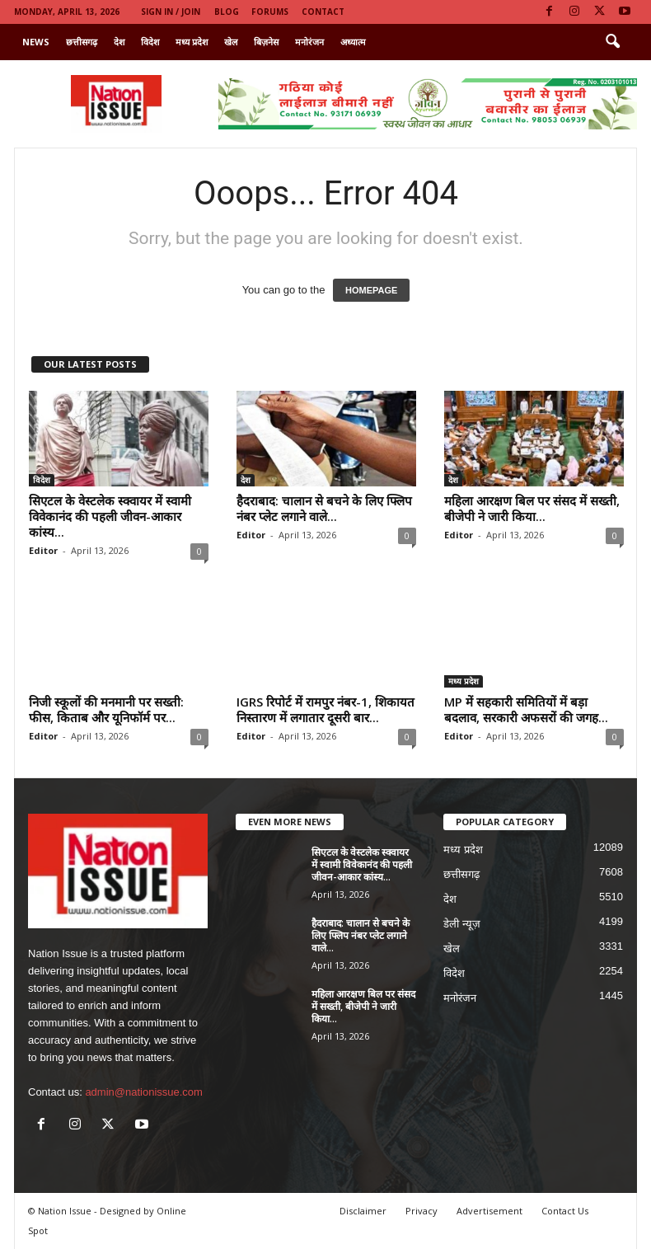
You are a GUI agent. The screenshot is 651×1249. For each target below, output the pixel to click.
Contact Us (564, 1210)
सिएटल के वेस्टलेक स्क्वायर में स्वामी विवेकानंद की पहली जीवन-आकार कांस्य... (110, 516)
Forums (269, 11)
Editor (43, 550)
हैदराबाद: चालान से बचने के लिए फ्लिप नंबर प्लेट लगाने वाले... (324, 508)
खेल (230, 41)
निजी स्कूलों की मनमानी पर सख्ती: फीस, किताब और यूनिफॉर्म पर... (106, 709)
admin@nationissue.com (144, 1092)
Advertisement (489, 1210)
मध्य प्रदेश (192, 41)
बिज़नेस (266, 41)
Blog (226, 11)
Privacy (421, 1210)
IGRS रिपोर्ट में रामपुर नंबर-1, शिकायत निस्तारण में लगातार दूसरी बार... (325, 709)
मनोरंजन (309, 41)
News (35, 41)
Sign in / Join (170, 11)
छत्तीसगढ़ (81, 41)
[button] (612, 42)
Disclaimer (363, 1210)
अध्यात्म (353, 41)
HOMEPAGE (371, 290)
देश (119, 41)
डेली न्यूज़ (461, 924)
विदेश (150, 41)
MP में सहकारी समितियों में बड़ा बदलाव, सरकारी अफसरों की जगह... (526, 709)
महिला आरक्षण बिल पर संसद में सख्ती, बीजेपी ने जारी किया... (532, 508)
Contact (323, 11)
